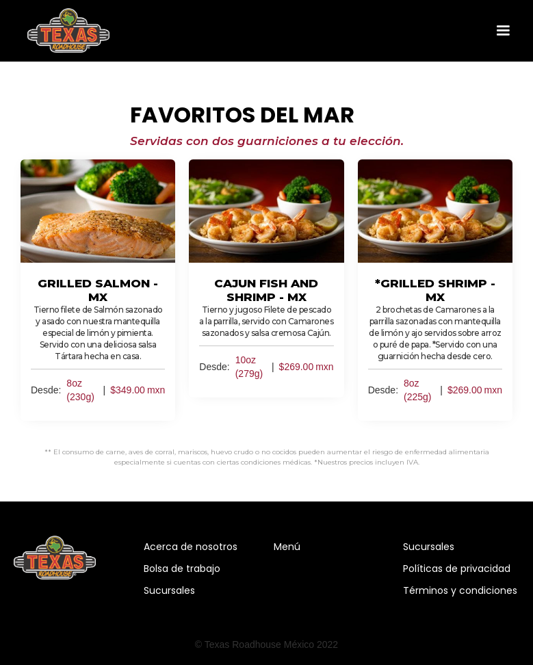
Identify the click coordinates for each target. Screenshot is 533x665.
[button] (502, 30)
